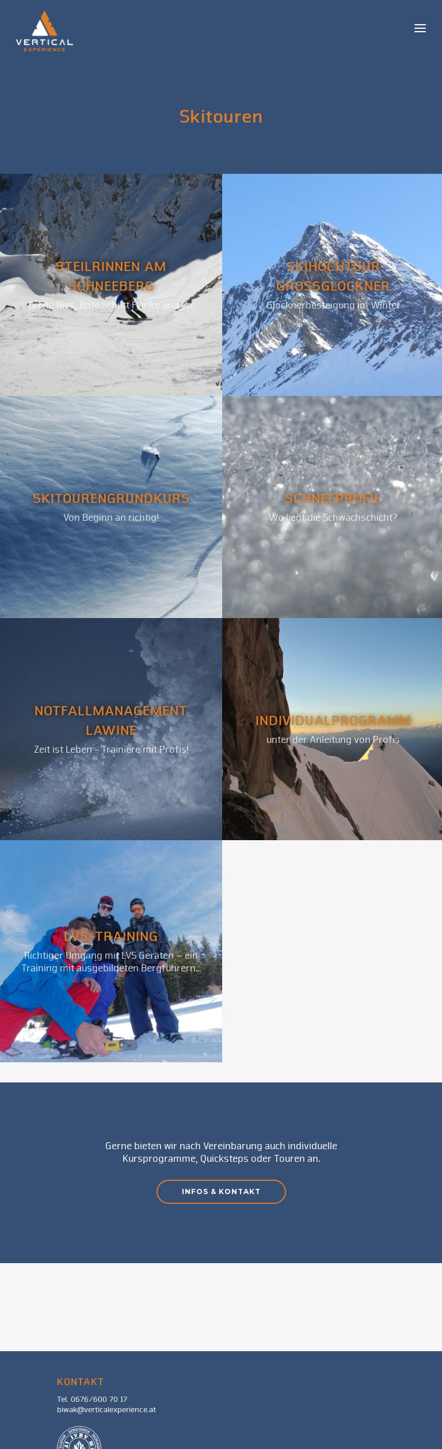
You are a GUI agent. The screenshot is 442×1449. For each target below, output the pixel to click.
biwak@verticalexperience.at (106, 1410)
